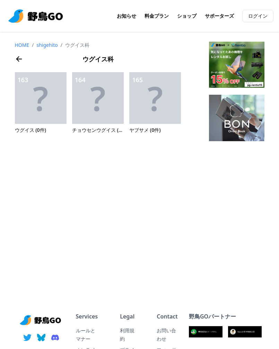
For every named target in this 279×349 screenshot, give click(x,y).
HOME (22, 45)
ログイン (258, 15)
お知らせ (126, 15)
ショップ (187, 15)
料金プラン (157, 15)
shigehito (47, 45)
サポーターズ (219, 15)
